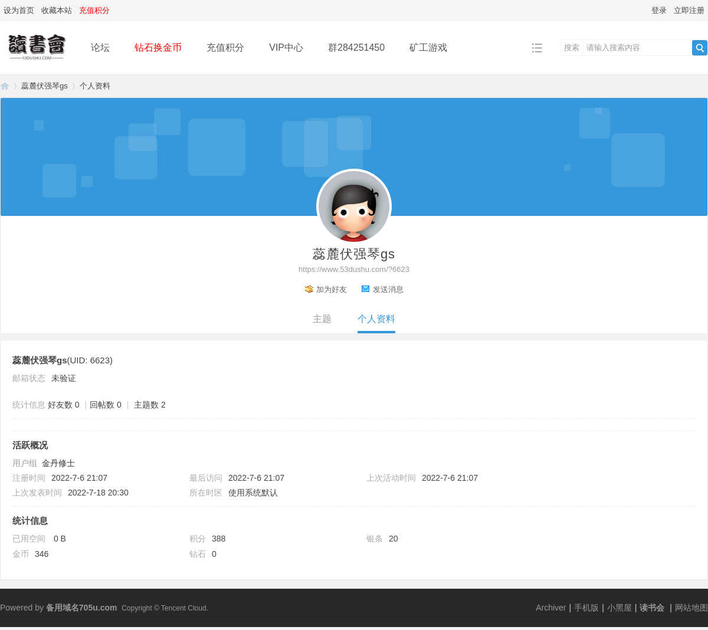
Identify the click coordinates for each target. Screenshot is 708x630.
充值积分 (225, 47)
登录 (659, 10)
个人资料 (376, 319)
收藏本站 (56, 10)
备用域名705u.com (81, 607)
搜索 (571, 47)
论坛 (100, 47)
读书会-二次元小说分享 (4, 85)
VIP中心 (286, 47)
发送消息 (388, 289)
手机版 (586, 607)
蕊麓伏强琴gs (44, 85)
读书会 (652, 607)
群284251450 (356, 47)
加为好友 (331, 289)
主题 (322, 319)
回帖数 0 (106, 404)
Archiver (551, 607)
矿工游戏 (428, 47)
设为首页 (19, 10)
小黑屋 (619, 607)
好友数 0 (64, 404)
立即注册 (689, 10)
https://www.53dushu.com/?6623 (354, 269)
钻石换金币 (158, 47)
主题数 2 (150, 404)
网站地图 (691, 607)
